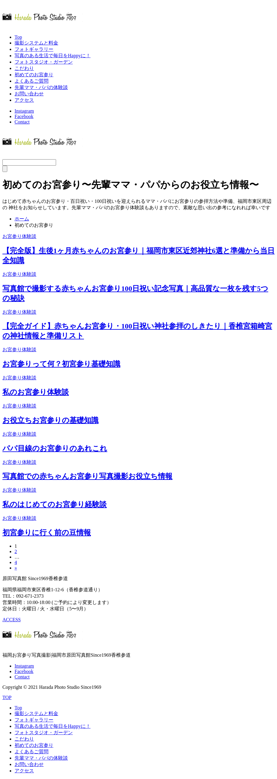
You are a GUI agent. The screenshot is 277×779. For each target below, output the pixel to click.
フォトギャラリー (34, 49)
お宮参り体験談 (19, 236)
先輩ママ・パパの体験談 (41, 87)
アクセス (24, 100)
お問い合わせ (29, 93)
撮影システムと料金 (36, 42)
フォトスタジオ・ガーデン (44, 61)
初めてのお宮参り (34, 74)
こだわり (24, 68)
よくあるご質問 (31, 81)
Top (18, 37)
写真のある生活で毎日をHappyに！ (53, 55)
